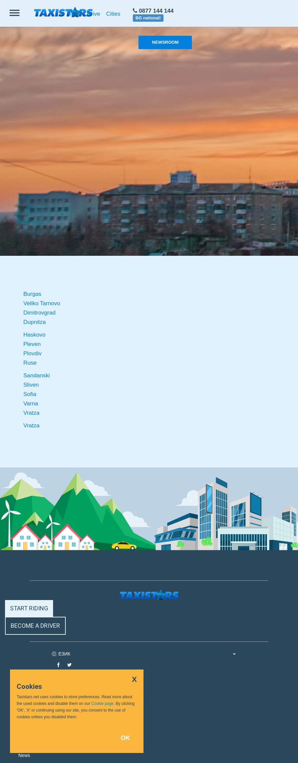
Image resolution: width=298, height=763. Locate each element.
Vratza (31, 413)
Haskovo (34, 335)
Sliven (31, 385)
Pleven (32, 344)
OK (125, 737)
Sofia (29, 394)
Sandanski (36, 375)
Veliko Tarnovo (41, 303)
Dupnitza (34, 322)
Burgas (32, 294)
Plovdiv (32, 353)
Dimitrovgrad (39, 313)
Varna (30, 403)
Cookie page (102, 703)
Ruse (30, 363)
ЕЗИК (147, 653)
